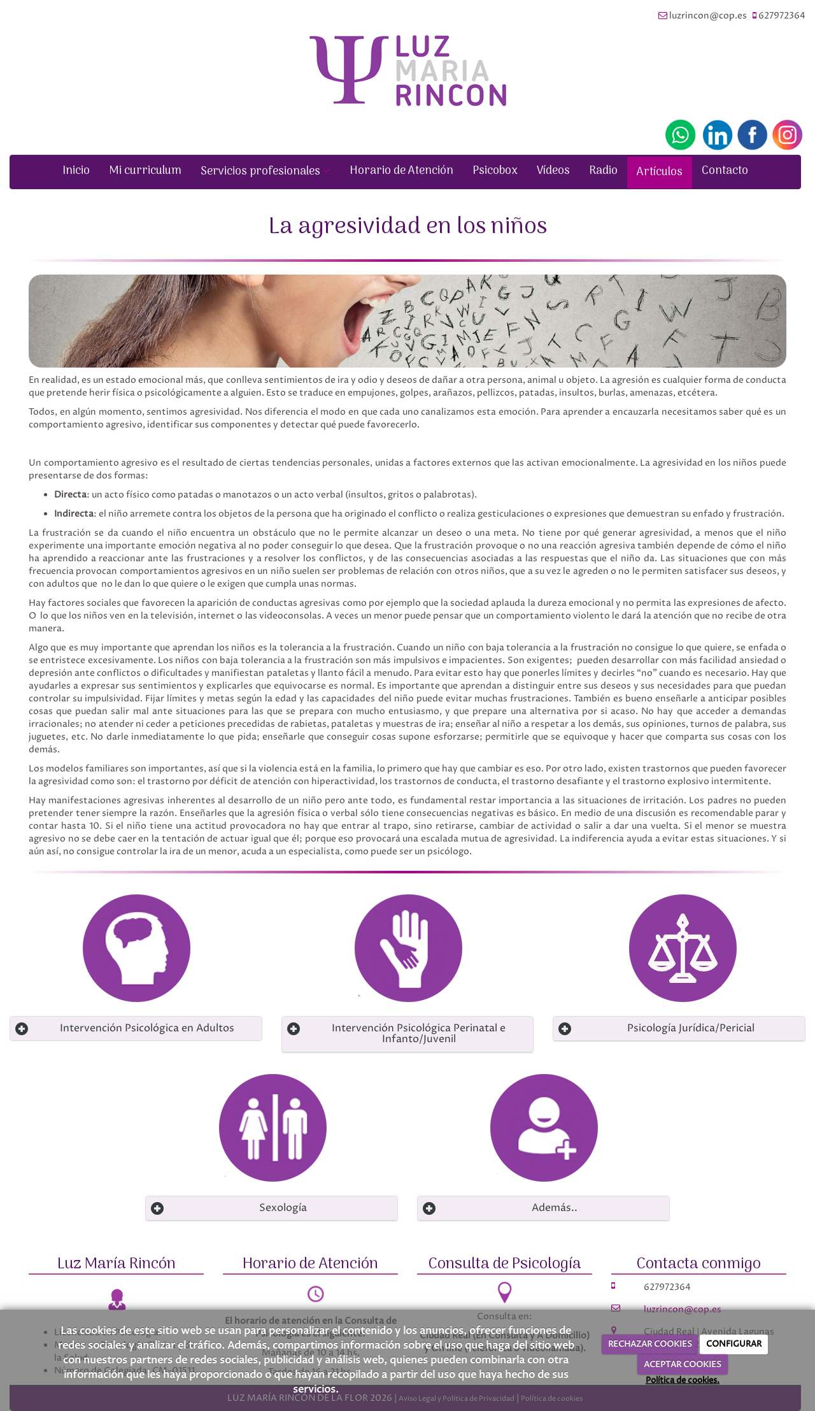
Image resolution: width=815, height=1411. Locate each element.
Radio (603, 171)
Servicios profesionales (265, 171)
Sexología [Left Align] (283, 1208)
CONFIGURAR (734, 1344)
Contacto (725, 171)
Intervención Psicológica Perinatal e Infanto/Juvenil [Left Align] (419, 1034)
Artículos (660, 172)
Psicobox (495, 171)
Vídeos (553, 171)
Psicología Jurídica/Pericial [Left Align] (691, 1028)
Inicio (76, 171)
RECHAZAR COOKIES (650, 1344)
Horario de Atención (401, 171)
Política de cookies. (682, 1380)
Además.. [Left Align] (555, 1208)
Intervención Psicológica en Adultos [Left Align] (147, 1028)
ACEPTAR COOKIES (682, 1364)
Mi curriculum (145, 171)
